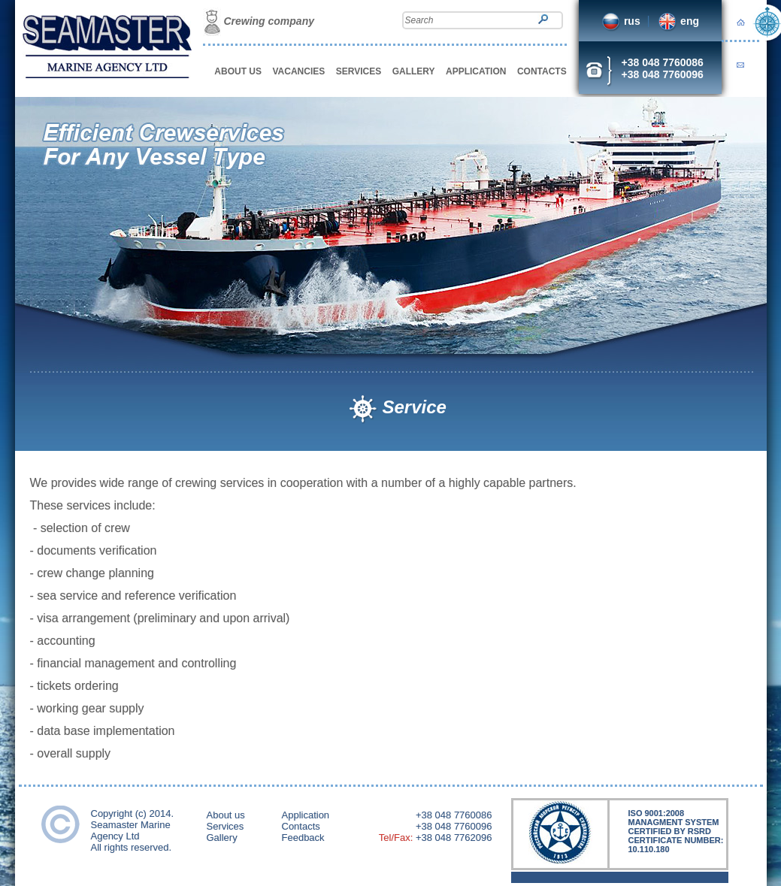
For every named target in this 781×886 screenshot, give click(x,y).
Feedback (303, 837)
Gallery (222, 837)
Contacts (301, 826)
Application (306, 815)
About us (226, 815)
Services (225, 826)
